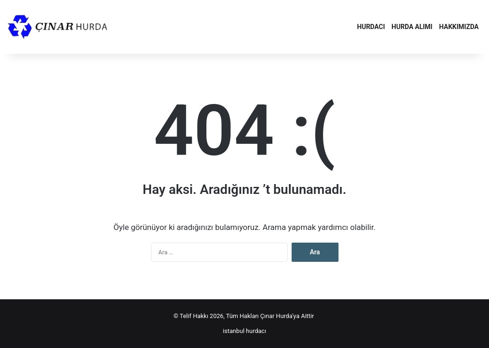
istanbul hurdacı (244, 330)
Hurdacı (371, 26)
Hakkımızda (459, 26)
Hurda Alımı (411, 26)
